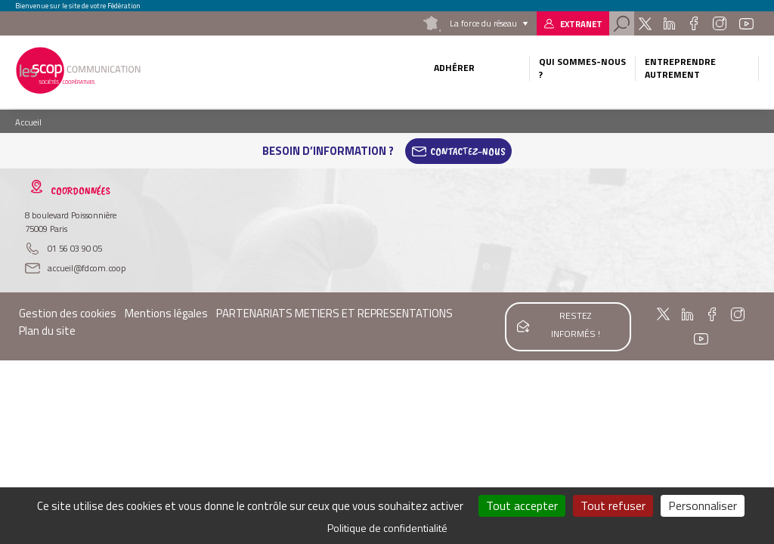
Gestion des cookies (67, 313)
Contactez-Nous (468, 151)
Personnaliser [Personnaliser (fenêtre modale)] (702, 505)
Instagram (719, 23)
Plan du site (47, 330)
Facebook (693, 23)
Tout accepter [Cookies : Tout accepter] (522, 505)
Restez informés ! (575, 324)
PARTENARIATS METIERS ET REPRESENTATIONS (334, 313)
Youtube (746, 23)
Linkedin (669, 23)
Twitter (645, 23)
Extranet (581, 23)
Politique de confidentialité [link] (387, 528)
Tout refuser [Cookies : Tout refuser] (613, 505)
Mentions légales (166, 313)
